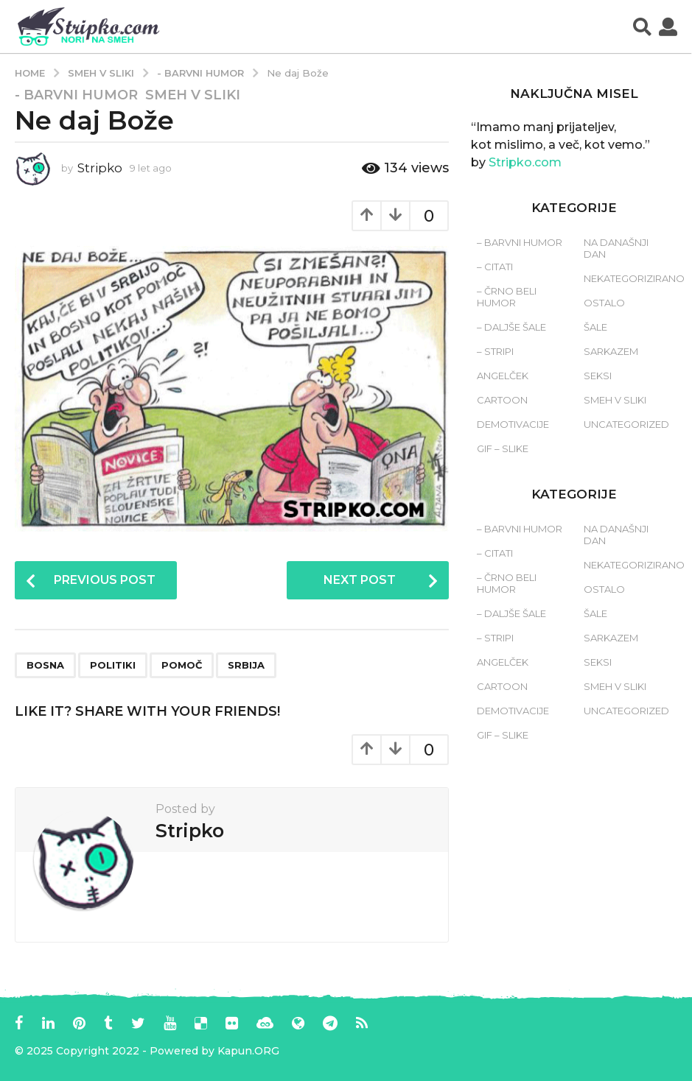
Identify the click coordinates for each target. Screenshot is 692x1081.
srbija (246, 665)
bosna (45, 665)
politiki (113, 665)
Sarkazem (611, 351)
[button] (642, 26)
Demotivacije (513, 424)
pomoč (181, 665)
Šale (595, 327)
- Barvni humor (76, 95)
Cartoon (502, 400)
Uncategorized (626, 424)
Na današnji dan (616, 248)
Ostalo (604, 303)
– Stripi (495, 351)
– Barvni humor (519, 242)
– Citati (495, 266)
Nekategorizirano (634, 278)
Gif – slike (502, 448)
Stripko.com (525, 162)
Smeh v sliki (192, 95)
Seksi (598, 375)
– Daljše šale (511, 327)
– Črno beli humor (507, 297)
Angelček (502, 375)
